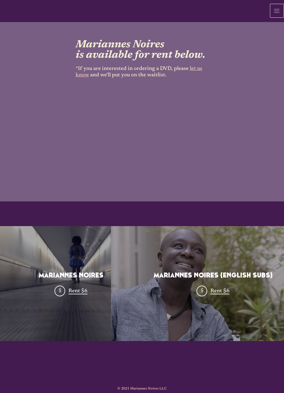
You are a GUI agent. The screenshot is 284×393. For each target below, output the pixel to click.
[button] (277, 11)
